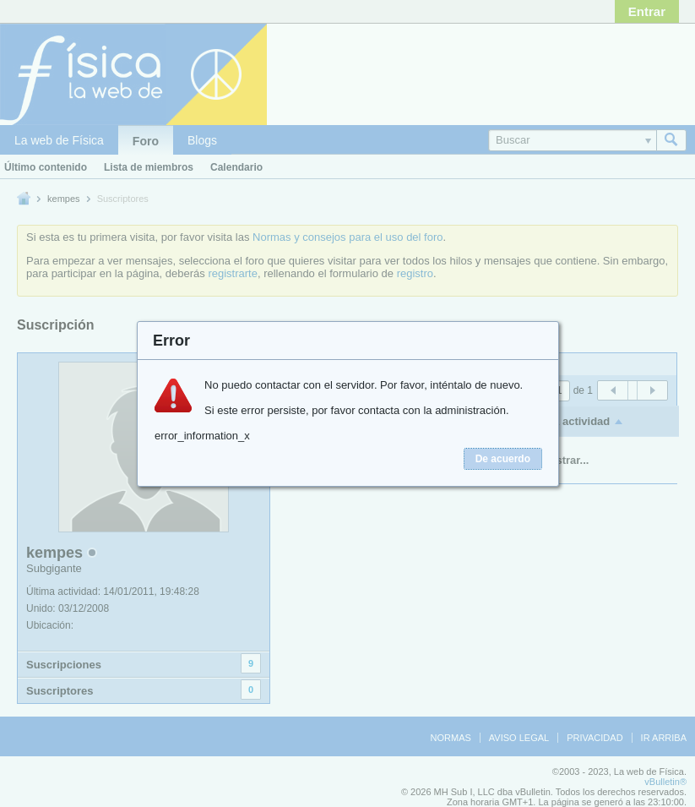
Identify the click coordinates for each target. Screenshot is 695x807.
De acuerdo (502, 459)
